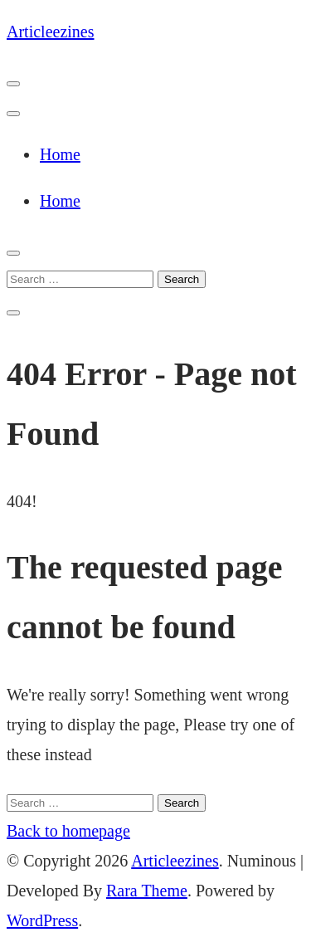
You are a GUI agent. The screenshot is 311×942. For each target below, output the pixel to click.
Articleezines (51, 31)
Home (60, 154)
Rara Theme (146, 890)
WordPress (42, 920)
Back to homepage (68, 831)
